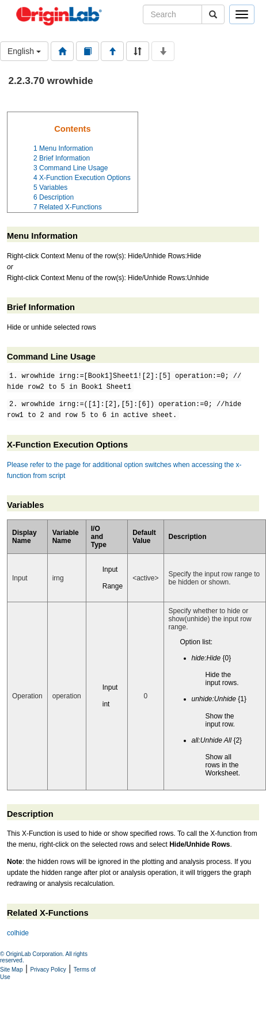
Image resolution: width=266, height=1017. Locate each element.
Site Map (11, 969)
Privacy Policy (48, 969)
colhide (18, 933)
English (24, 51)
